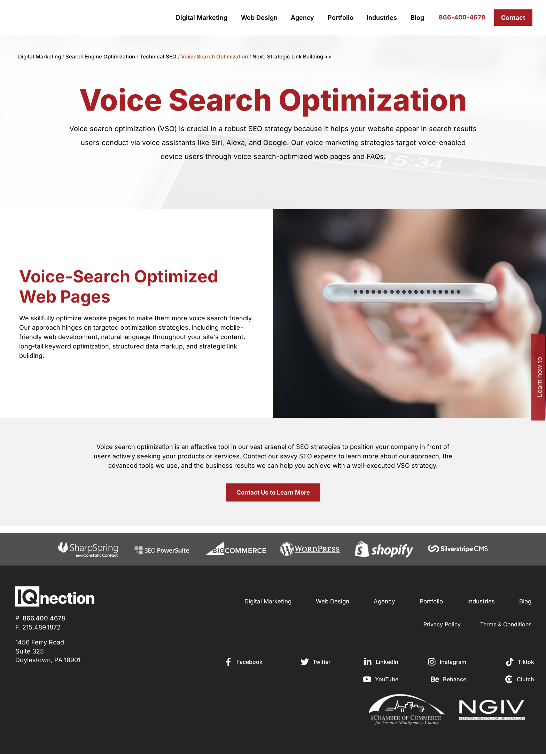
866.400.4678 (44, 618)
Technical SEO (158, 56)
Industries (382, 17)
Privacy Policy (442, 624)
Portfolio (340, 17)
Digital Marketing (201, 17)
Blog (417, 17)
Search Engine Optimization (100, 56)
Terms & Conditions (505, 624)
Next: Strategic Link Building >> (292, 56)
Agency (302, 17)
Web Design (259, 17)
